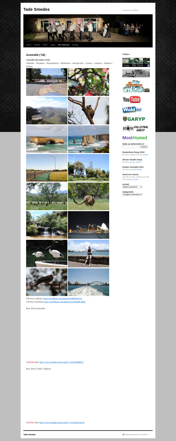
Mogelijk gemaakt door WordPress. (136, 435)
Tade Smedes (36, 9)
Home (28, 45)
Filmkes (37, 45)
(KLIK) (145, 155)
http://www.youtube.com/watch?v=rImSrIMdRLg (61, 362)
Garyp (52, 45)
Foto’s (45, 45)
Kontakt (75, 45)
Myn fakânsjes (63, 45)
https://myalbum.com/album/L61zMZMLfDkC (65, 302)
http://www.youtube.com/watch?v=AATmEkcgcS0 (61, 422)
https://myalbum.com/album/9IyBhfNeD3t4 (62, 298)
